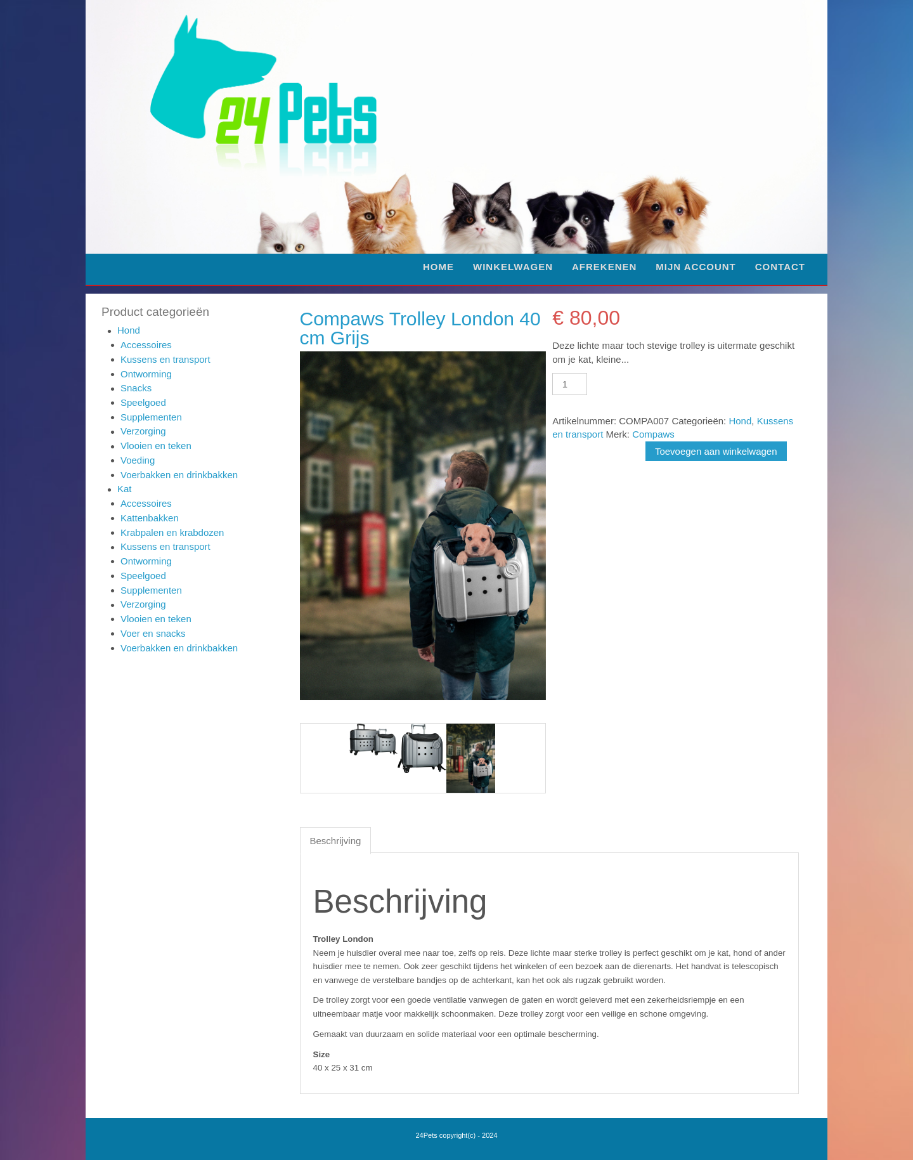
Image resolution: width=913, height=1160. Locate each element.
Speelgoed (143, 402)
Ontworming (146, 373)
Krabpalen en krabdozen (172, 532)
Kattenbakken (149, 517)
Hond (128, 330)
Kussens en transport (165, 359)
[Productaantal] (569, 384)
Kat (124, 488)
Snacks (136, 387)
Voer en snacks (153, 633)
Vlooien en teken (155, 445)
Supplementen (151, 417)
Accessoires (146, 344)
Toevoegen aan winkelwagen (716, 451)
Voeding (137, 460)
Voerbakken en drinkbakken (179, 474)
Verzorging (143, 431)
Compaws (653, 434)
